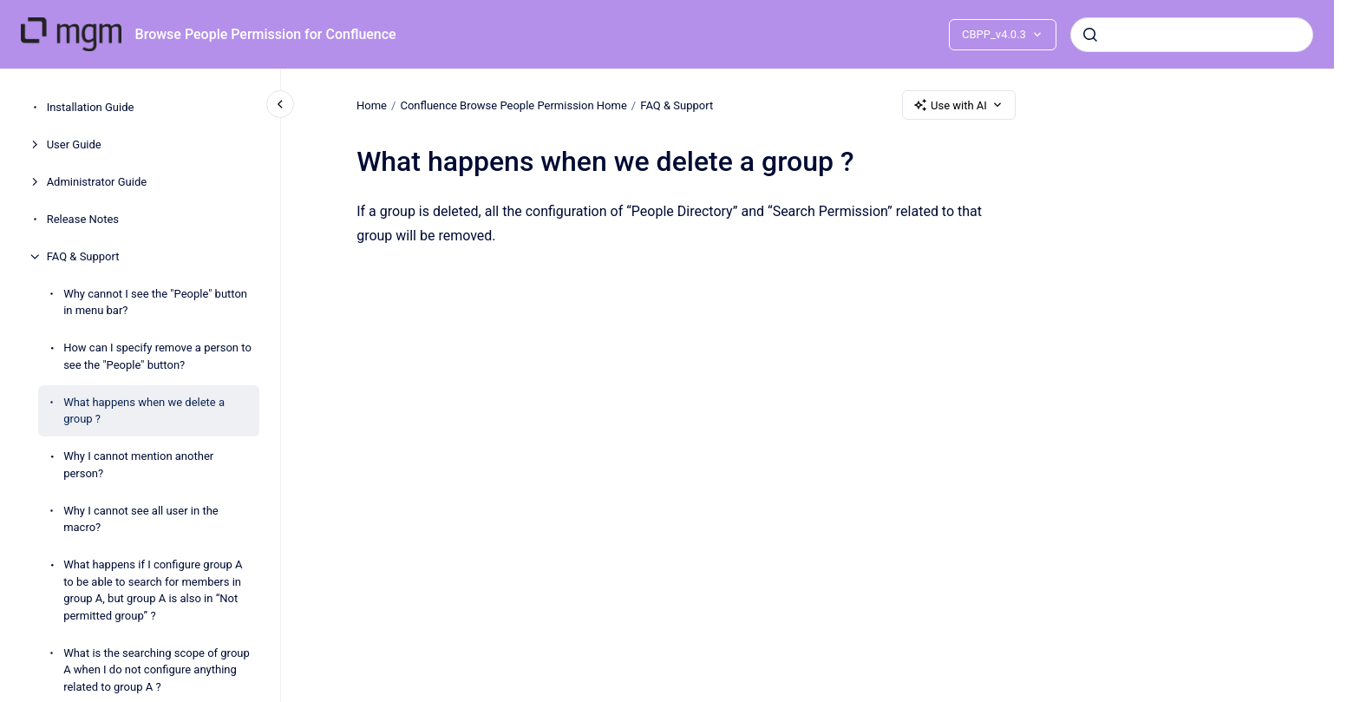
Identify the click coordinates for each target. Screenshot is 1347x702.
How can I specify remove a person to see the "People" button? (157, 356)
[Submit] (1090, 35)
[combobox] (1191, 34)
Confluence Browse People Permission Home (513, 104)
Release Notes (83, 219)
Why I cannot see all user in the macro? (141, 519)
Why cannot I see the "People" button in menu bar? (155, 302)
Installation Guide (90, 107)
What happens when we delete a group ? (144, 411)
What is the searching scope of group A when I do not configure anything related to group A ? (156, 669)
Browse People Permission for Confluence (265, 34)
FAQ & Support (83, 256)
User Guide (74, 144)
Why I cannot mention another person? (138, 464)
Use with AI (958, 105)
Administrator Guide (97, 181)
